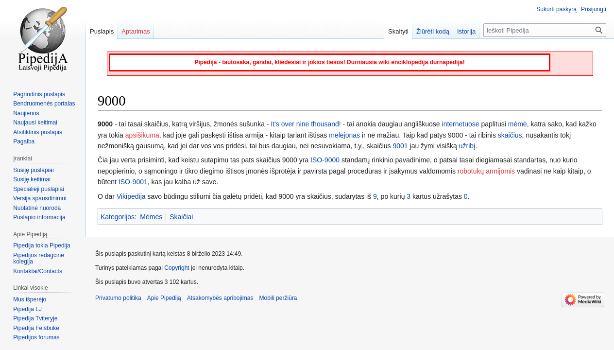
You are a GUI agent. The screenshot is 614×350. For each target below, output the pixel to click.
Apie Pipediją (164, 298)
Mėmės (151, 217)
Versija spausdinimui (39, 198)
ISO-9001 (133, 182)
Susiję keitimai (32, 179)
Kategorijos (118, 217)
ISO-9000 (325, 160)
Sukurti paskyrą (556, 9)
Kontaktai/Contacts (37, 271)
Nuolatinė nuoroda (37, 208)
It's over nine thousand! (306, 124)
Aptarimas (135, 31)
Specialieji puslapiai (38, 189)
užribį (467, 146)
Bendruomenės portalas (44, 103)
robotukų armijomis (486, 171)
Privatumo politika (118, 298)
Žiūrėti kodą (432, 31)
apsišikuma (142, 135)
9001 (400, 146)
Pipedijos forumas (36, 337)
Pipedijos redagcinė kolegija (38, 258)
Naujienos (26, 113)
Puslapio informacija (39, 217)
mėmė (517, 124)
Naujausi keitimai (35, 122)
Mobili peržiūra (278, 298)
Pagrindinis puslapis (39, 94)
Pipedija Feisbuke (36, 328)
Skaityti (398, 31)
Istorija (466, 31)
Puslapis (102, 31)
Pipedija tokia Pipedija (41, 245)
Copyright (176, 267)
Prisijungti (593, 9)
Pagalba (23, 141)
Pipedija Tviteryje (35, 318)
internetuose (460, 124)
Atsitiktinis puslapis (37, 132)
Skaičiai (181, 217)
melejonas (344, 135)
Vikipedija (131, 196)
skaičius (510, 135)
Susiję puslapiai (33, 170)
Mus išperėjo (29, 299)
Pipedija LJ (27, 309)
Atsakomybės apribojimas (220, 298)
